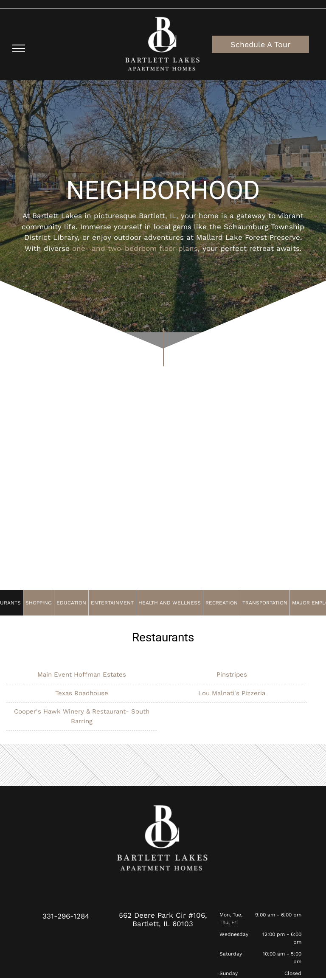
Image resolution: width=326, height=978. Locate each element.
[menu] (19, 48)
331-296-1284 (65, 916)
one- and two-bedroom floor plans (135, 248)
